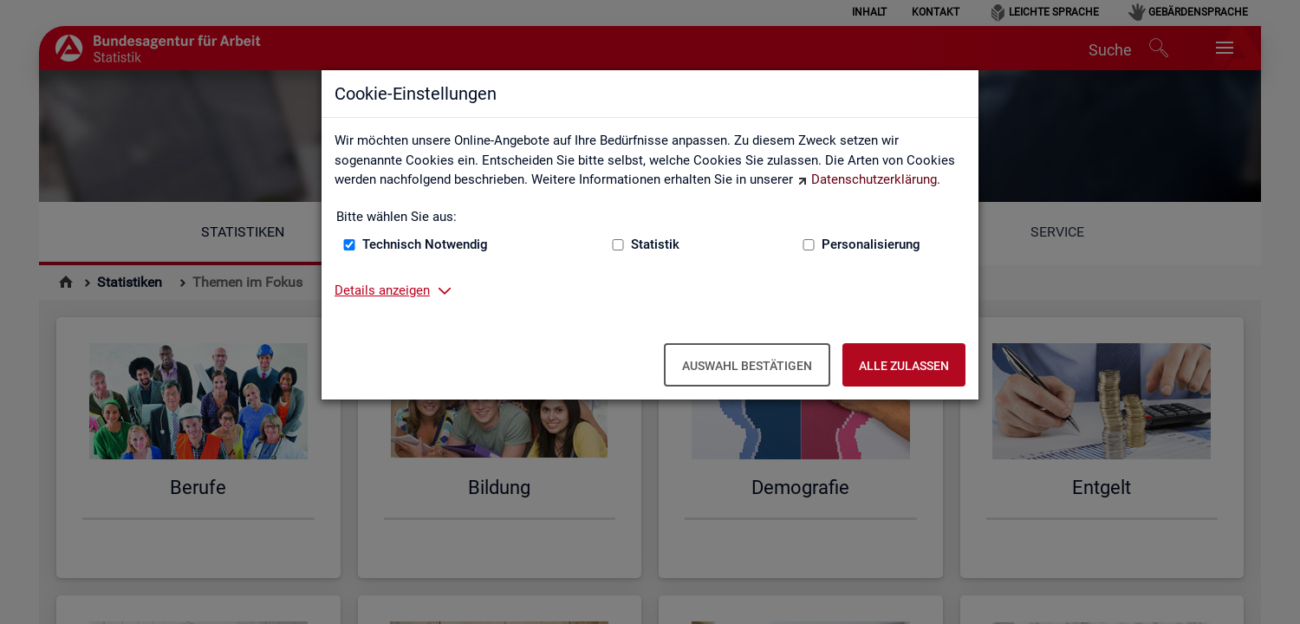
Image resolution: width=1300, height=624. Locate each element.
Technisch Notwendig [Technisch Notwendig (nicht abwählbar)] (425, 244)
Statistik (655, 244)
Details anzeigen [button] (382, 290)
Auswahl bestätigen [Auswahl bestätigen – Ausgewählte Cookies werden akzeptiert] (747, 366)
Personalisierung (871, 244)
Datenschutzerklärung (874, 179)
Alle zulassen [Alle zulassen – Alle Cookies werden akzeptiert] (904, 366)
